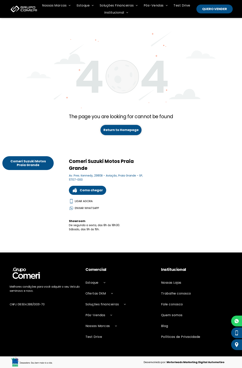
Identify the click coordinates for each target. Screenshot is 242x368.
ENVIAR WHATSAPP (84, 208)
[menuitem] (56, 5)
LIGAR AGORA (81, 201)
